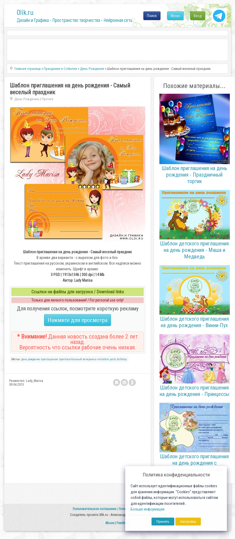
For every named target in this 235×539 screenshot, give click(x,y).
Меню (175, 16)
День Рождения (26, 99)
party (113, 359)
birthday (122, 359)
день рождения (30, 359)
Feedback (123, 523)
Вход (198, 16)
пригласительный (70, 359)
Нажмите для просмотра (77, 320)
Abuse (109, 523)
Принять (162, 521)
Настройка (188, 521)
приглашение (49, 359)
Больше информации (148, 509)
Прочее (47, 99)
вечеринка (89, 359)
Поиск (152, 16)
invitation (103, 359)
